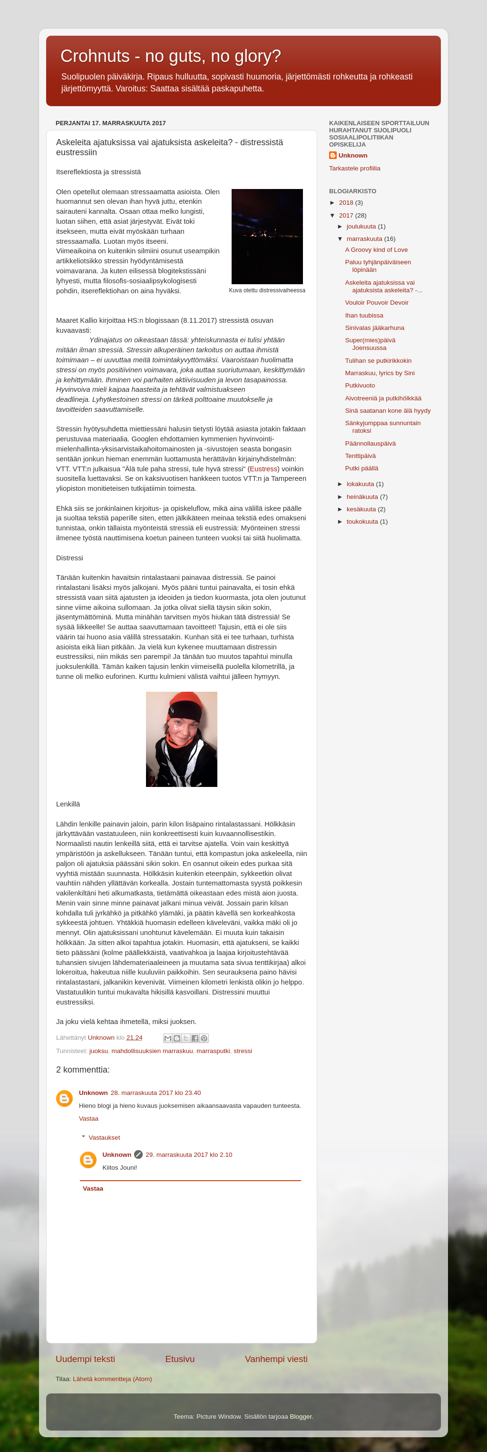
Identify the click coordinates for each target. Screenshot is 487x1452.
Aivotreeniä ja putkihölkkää (383, 398)
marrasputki (213, 1050)
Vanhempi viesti (276, 1359)
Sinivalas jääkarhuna (375, 327)
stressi (243, 1050)
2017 (347, 215)
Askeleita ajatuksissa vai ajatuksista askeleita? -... (384, 286)
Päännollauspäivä (370, 443)
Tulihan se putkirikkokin (378, 360)
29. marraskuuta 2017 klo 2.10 (189, 1154)
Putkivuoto (360, 385)
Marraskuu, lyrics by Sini (380, 373)
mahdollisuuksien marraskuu (152, 1050)
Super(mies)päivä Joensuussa (370, 344)
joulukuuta (362, 226)
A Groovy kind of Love (376, 249)
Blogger (301, 1416)
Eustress (263, 469)
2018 (347, 202)
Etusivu (180, 1359)
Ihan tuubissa (364, 315)
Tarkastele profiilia (354, 168)
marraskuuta (365, 238)
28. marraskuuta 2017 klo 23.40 (156, 1092)
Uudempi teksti (85, 1359)
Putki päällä (362, 468)
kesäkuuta (362, 509)
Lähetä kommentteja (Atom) (112, 1378)
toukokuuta (363, 521)
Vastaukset (104, 1137)
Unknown (93, 1092)
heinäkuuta (363, 496)
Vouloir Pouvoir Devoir (377, 302)
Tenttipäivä (360, 455)
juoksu (98, 1050)
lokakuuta (361, 483)
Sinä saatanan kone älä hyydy (388, 410)
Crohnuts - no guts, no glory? (170, 56)
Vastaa (88, 1118)
